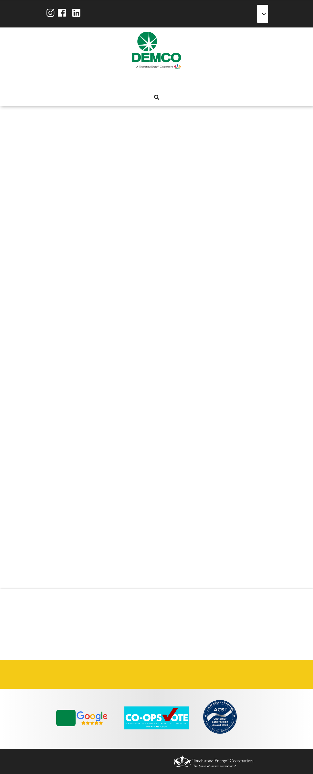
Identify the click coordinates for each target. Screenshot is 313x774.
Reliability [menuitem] (167, 81)
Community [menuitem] (179, 81)
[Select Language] (262, 14)
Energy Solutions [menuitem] (156, 81)
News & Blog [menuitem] (191, 81)
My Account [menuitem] (133, 81)
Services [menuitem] (144, 81)
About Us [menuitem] (121, 81)
